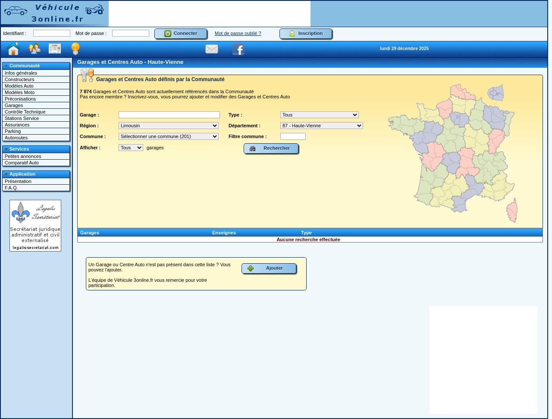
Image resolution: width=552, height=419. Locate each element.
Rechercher (269, 148)
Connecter (181, 33)
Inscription (306, 33)
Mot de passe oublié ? (238, 33)
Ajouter (265, 268)
